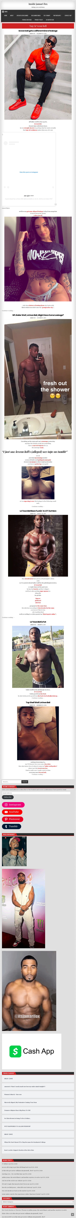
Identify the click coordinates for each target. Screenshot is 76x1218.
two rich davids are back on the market (14, 1191)
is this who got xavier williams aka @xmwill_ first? (17, 1170)
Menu (6, 12)
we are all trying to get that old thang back (15, 1167)
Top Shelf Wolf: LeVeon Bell (38, 702)
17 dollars (5, 1164)
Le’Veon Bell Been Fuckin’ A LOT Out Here (38, 511)
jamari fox (32, 33)
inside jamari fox (38, 3)
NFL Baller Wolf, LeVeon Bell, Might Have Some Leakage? (38, 315)
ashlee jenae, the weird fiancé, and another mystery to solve (21, 1177)
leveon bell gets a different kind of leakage (38, 30)
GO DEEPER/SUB (50, 20)
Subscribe (7, 797)
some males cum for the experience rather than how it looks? (21, 1194)
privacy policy (39, 20)
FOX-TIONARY (47, 15)
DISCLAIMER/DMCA (35, 15)
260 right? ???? (29, 196)
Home (5, 15)
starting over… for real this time (12, 1174)
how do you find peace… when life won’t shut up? (17, 1187)
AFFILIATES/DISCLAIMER (22, 15)
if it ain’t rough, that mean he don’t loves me (15, 1184)
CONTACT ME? (68, 15)
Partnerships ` (57, 15)
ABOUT (12, 15)
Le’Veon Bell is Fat (38, 621)
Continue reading (8, 310)
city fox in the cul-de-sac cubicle (12, 1180)
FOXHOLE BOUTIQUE (27, 20)
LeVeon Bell (19, 199)
